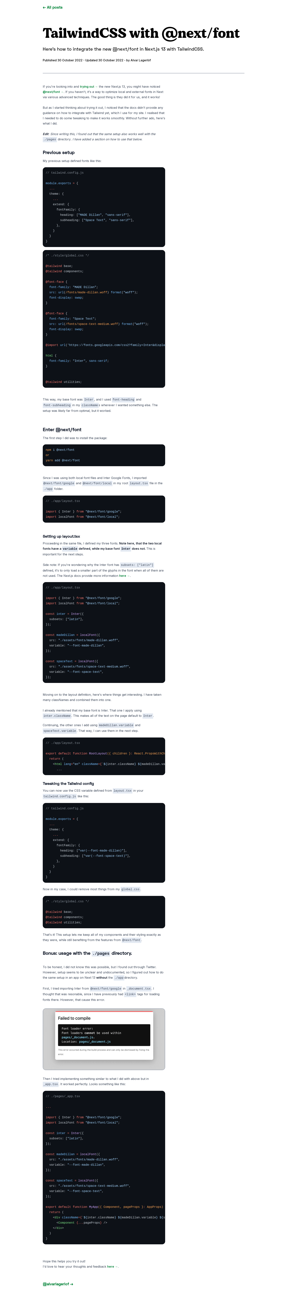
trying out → (89, 86)
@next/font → (53, 92)
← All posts (53, 7)
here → (124, 576)
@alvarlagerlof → (58, 1284)
